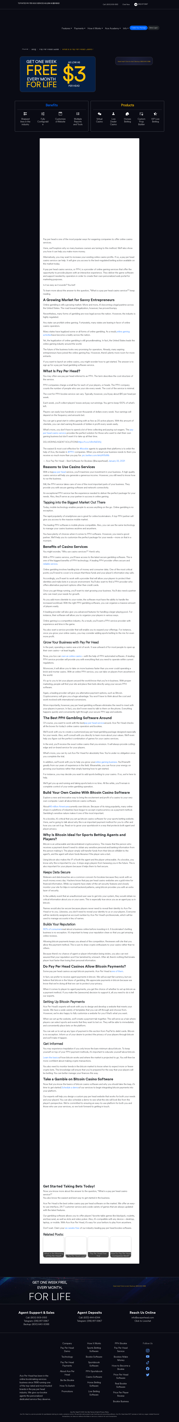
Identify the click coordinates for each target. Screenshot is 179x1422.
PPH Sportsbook (94, 1371)
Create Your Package (138, 28)
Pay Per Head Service (121, 1349)
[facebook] (147, 1368)
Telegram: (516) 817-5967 (36, 1321)
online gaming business (106, 762)
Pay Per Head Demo (67, 1349)
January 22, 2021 (116, 461)
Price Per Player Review (121, 1394)
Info (125, 28)
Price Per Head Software (120, 1376)
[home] (25, 49)
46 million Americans (59, 806)
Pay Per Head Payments (67, 1364)
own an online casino (71, 656)
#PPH (71, 452)
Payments (79, 28)
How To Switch (67, 1385)
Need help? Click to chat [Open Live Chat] (126, 61)
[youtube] (147, 1356)
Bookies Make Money (121, 1358)
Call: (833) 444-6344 (89, 1317)
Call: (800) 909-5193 (110, 4)
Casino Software (94, 1376)
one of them (117, 971)
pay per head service (94, 723)
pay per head (59, 472)
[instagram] (147, 1350)
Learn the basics (51, 1057)
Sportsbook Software (94, 1364)
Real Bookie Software (121, 1385)
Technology (67, 1356)
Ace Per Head (74, 1412)
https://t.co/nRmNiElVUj (89, 442)
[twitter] (147, 1374)
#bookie (84, 448)
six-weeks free (72, 1228)
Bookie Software (94, 1356)
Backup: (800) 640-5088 (142, 61)
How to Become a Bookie (121, 1367)
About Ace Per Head (67, 1373)
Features (66, 28)
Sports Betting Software (94, 1349)
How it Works (94, 28)
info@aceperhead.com (143, 1317)
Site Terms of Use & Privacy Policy (98, 1412)
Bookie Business (121, 1401)
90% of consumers (52, 929)
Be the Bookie (67, 1380)
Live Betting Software (94, 1393)
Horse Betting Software (94, 1384)
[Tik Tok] (147, 1362)
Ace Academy (112, 28)
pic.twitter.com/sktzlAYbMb (95, 455)
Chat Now (126, 4)
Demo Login (153, 28)
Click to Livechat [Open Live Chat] (143, 1321)
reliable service (50, 563)
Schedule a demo (70, 1087)
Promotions (67, 1391)
